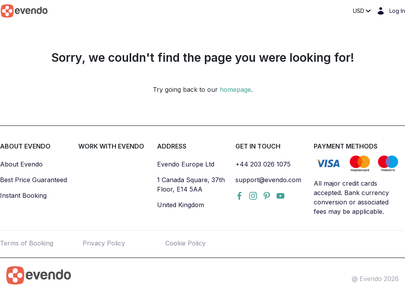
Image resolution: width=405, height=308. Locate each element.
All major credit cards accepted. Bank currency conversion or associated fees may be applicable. (351, 197)
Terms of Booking (26, 243)
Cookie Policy (185, 243)
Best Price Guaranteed (33, 180)
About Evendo (21, 164)
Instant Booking (23, 195)
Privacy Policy (104, 243)
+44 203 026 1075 (263, 164)
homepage (235, 89)
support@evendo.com (268, 180)
